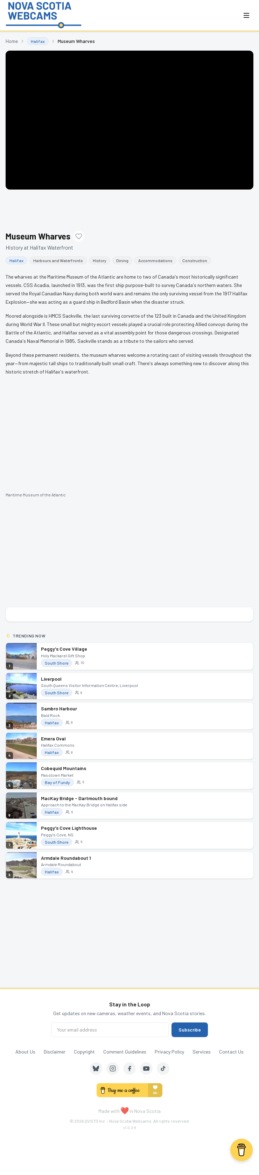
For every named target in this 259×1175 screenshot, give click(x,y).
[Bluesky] (96, 1068)
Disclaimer (54, 1052)
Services (201, 1052)
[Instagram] (112, 1068)
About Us (25, 1052)
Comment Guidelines (124, 1052)
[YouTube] (146, 1068)
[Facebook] (129, 1068)
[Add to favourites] (78, 236)
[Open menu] (246, 15)
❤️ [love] (124, 1110)
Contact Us (231, 1052)
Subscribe (189, 1030)
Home (12, 41)
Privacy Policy (169, 1052)
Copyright (84, 1052)
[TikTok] (163, 1068)
